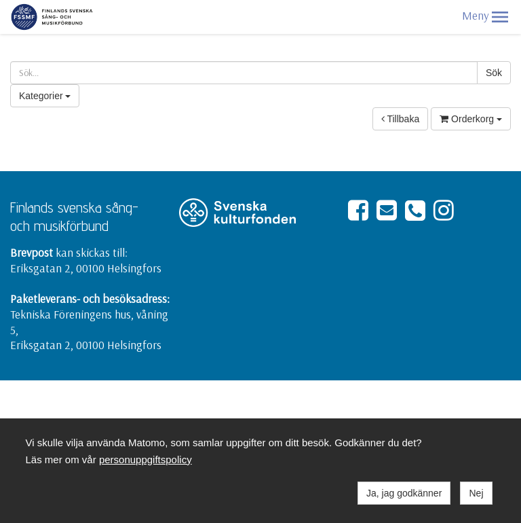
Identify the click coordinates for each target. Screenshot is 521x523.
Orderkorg (471, 118)
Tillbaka (400, 118)
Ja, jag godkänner (404, 493)
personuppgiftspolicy (145, 459)
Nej (476, 493)
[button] (500, 17)
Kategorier (45, 95)
